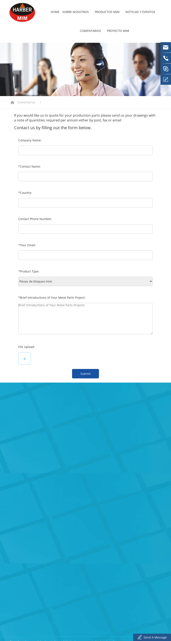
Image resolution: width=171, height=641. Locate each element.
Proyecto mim (118, 31)
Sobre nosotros (77, 12)
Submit (85, 374)
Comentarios (92, 31)
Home (55, 12)
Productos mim (108, 12)
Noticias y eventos (141, 12)
